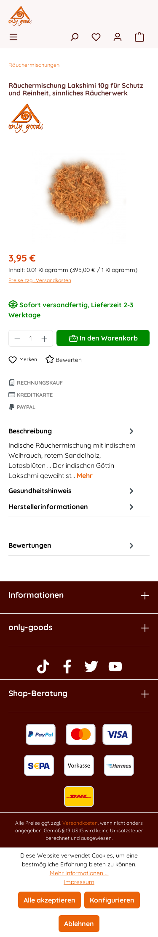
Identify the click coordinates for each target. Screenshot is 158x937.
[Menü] (16, 36)
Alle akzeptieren (49, 900)
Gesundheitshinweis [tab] (72, 490)
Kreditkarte (30, 394)
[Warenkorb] (139, 36)
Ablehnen (79, 923)
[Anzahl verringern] (17, 338)
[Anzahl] (31, 338)
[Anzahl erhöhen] (45, 338)
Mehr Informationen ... (79, 873)
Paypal (21, 407)
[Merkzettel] (96, 36)
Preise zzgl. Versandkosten (39, 280)
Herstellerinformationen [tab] (72, 506)
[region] (79, 197)
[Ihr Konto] (117, 36)
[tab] (72, 453)
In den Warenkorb (103, 336)
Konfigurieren (112, 900)
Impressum (79, 882)
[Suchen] (74, 36)
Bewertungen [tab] (72, 545)
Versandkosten (80, 823)
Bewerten (64, 360)
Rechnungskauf (35, 382)
